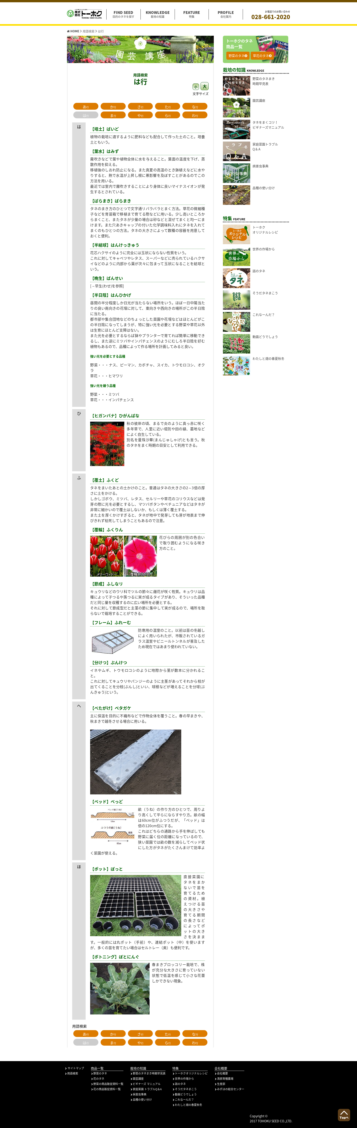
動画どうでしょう (184, 1094)
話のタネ (179, 1084)
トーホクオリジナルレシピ (190, 1073)
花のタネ (97, 1079)
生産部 (219, 1084)
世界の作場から (183, 1079)
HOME (73, 31)
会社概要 (221, 1073)
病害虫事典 (138, 1094)
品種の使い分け (141, 1100)
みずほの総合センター (229, 1089)
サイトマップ (74, 1068)
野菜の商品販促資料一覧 (107, 1084)
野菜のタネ (238, 55)
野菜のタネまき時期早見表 (148, 1073)
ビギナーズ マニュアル (145, 1084)
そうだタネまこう (184, 1089)
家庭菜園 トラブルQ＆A (146, 1089)
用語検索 (71, 1073)
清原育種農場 (223, 1079)
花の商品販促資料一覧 (106, 1089)
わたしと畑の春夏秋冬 (187, 1105)
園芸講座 (137, 1079)
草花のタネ (262, 55)
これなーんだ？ (183, 1100)
